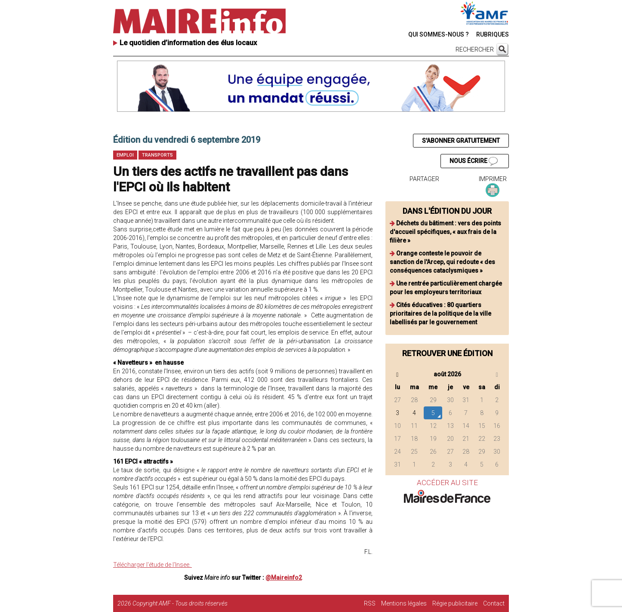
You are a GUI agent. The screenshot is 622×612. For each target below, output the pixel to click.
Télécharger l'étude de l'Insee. (152, 564)
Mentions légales (404, 603)
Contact (494, 603)
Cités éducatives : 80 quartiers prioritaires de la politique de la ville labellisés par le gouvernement (440, 313)
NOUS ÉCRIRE (474, 161)
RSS (370, 603)
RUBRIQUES (492, 34)
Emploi (125, 155)
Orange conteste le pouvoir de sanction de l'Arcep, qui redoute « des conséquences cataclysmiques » (442, 262)
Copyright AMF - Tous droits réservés (180, 603)
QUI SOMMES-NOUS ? (438, 34)
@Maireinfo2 (283, 577)
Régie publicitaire (454, 603)
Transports (157, 155)
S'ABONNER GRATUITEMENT (461, 140)
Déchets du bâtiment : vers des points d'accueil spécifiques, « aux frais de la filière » (445, 232)
